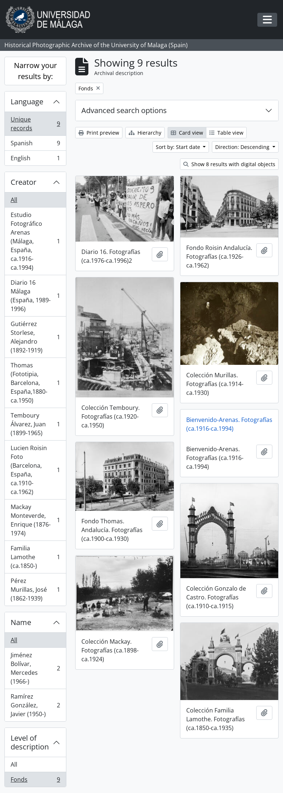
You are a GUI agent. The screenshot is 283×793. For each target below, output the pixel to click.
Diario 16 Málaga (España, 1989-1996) (35, 295)
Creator (23, 182)
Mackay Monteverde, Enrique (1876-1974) (35, 520)
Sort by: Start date (179, 146)
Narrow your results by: (35, 70)
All (14, 200)
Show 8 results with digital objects (229, 164)
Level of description (30, 742)
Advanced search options (124, 110)
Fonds (35, 781)
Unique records (35, 123)
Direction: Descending (243, 146)
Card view (187, 132)
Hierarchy (145, 132)
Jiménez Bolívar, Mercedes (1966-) (35, 668)
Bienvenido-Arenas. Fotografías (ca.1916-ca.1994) (229, 424)
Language (27, 101)
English (35, 159)
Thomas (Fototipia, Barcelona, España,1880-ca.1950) (35, 382)
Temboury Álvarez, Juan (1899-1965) (35, 424)
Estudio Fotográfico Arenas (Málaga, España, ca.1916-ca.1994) (35, 241)
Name (21, 622)
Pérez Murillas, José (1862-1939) (35, 589)
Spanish (35, 145)
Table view (226, 132)
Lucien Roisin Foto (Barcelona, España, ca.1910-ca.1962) (35, 470)
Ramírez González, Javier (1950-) (35, 705)
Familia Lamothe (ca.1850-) (35, 557)
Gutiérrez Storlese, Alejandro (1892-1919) (35, 337)
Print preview (98, 132)
